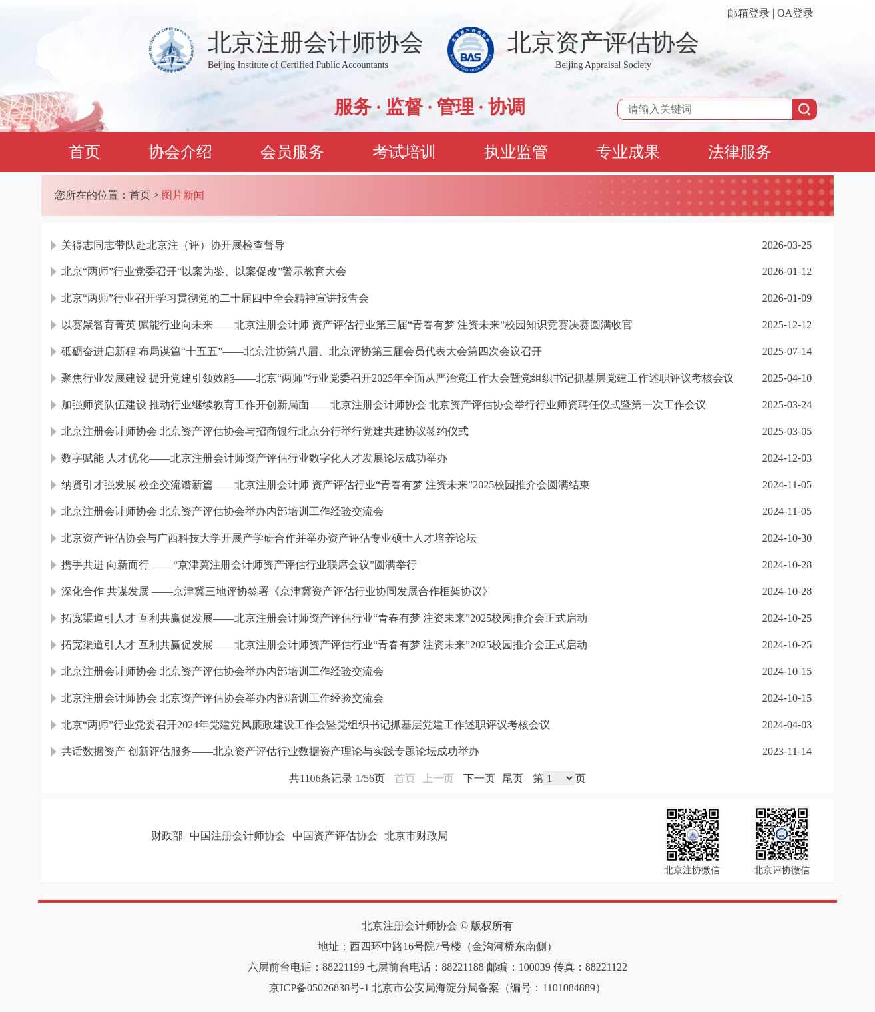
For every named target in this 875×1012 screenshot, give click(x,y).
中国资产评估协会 (335, 835)
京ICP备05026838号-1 (319, 987)
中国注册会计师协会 (238, 835)
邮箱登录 (748, 13)
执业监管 (516, 152)
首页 (85, 152)
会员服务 (292, 152)
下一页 (479, 778)
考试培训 (404, 152)
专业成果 (628, 152)
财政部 (167, 835)
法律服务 (740, 152)
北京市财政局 (416, 835)
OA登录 (795, 13)
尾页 (512, 778)
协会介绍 (180, 152)
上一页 (438, 778)
